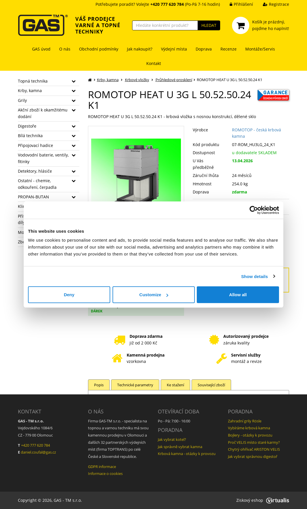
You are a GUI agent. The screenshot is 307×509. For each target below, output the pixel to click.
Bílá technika (30, 135)
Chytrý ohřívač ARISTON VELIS (254, 449)
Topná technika (33, 81)
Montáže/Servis (260, 49)
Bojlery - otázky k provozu (250, 435)
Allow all (238, 294)
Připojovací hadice (35, 145)
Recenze (228, 49)
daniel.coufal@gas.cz (38, 452)
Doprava (204, 49)
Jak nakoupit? (139, 49)
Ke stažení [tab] (175, 384)
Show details (254, 276)
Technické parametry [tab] (135, 384)
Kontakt (153, 63)
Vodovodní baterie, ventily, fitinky (43, 158)
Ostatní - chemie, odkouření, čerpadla (37, 184)
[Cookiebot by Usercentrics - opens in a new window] (254, 210)
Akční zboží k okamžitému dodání (43, 113)
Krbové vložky (137, 79)
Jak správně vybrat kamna (180, 446)
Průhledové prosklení (174, 79)
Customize (153, 294)
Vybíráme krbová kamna (249, 427)
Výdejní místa (174, 49)
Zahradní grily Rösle (244, 421)
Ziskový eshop (262, 500)
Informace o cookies (105, 473)
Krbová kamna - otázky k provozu (187, 453)
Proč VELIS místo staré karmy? (254, 442)
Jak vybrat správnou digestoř (252, 456)
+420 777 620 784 (35, 445)
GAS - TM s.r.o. (68, 500)
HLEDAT (208, 25)
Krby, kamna (30, 90)
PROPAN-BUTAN (33, 197)
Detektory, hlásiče (35, 171)
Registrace (271, 4)
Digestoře (27, 126)
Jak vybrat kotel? (172, 439)
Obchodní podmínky (98, 49)
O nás (64, 49)
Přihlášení (237, 4)
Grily (22, 100)
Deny (69, 294)
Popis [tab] (99, 384)
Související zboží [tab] (211, 384)
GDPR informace (102, 466)
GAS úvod (41, 49)
